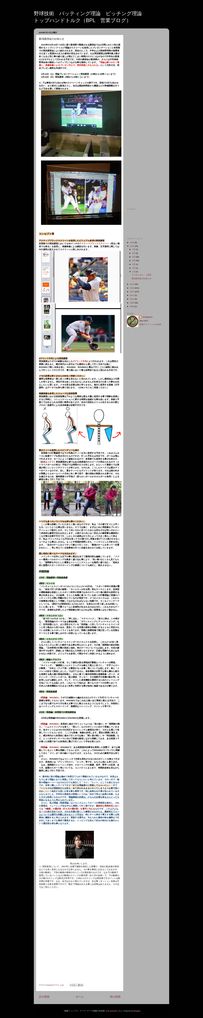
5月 (134, 257)
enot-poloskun (112, 1011)
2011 (132, 295)
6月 (134, 253)
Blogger (137, 1011)
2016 (132, 242)
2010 (132, 299)
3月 (134, 264)
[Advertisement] (145, 73)
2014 (132, 284)
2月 (134, 268)
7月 (134, 249)
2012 (132, 292)
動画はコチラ (47, 462)
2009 (132, 303)
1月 (134, 272)
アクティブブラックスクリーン (94, 243)
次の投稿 (44, 996)
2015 (132, 246)
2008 (132, 306)
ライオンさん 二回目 (141, 275)
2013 (132, 288)
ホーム (80, 996)
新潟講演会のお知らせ (141, 278)
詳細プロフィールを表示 (150, 324)
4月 (134, 260)
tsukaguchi (147, 317)
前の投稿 (115, 996)
